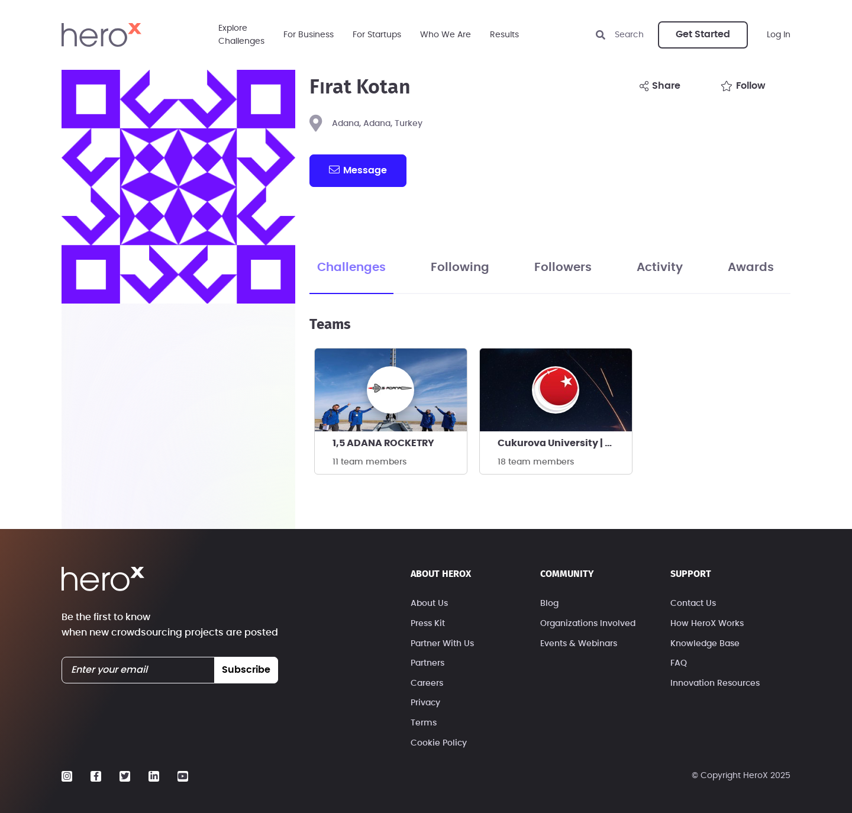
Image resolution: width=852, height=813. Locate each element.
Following (460, 267)
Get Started (703, 34)
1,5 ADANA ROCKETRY (383, 443)
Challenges (351, 267)
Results (504, 35)
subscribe (246, 670)
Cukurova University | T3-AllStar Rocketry (565, 443)
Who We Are (445, 35)
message (358, 169)
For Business (308, 35)
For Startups (377, 35)
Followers (563, 267)
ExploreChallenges (241, 35)
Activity (660, 267)
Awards (751, 267)
